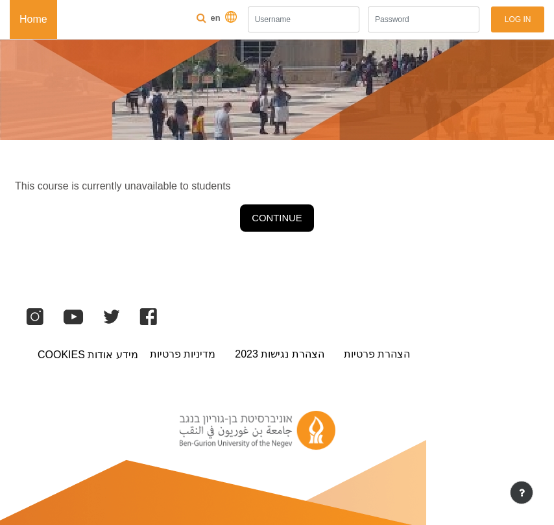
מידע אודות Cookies (88, 354)
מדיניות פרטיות (182, 354)
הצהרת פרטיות (377, 354)
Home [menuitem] (33, 19)
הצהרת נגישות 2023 (279, 354)
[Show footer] (521, 492)
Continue (277, 218)
